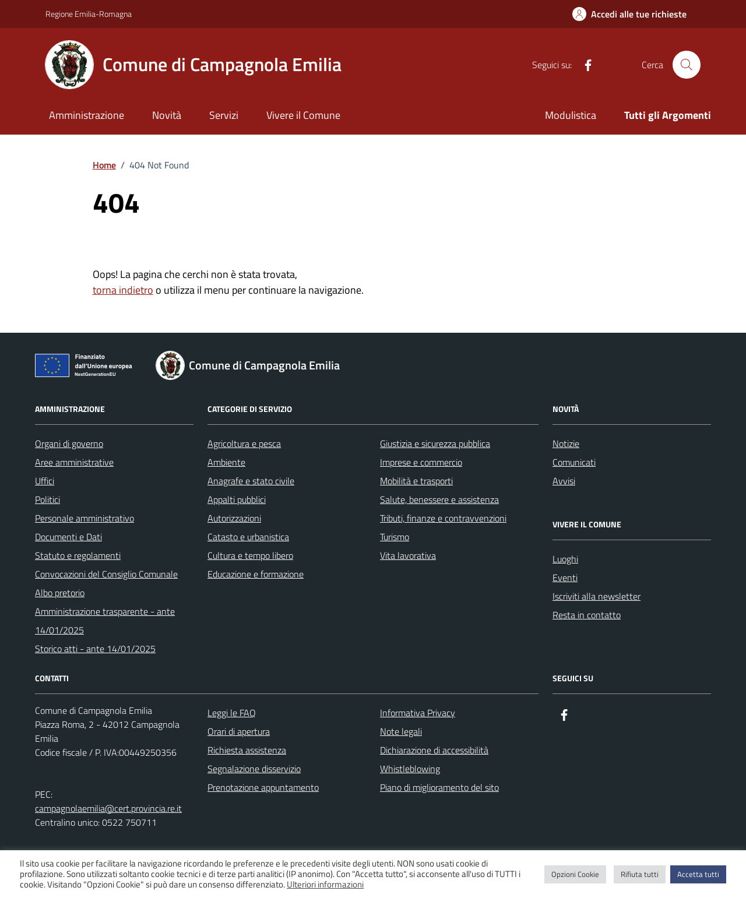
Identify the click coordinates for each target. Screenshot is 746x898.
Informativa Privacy (417, 713)
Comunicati (574, 462)
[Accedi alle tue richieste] (629, 14)
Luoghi (565, 559)
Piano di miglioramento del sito (439, 787)
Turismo (394, 537)
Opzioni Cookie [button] (575, 874)
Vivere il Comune (303, 115)
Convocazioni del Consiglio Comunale (106, 574)
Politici (47, 499)
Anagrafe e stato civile (250, 481)
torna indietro (123, 290)
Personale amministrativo (84, 518)
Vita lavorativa (408, 555)
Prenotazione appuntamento (263, 787)
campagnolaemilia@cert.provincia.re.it (108, 808)
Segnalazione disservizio (254, 769)
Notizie (566, 443)
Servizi (223, 115)
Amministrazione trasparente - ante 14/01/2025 (105, 620)
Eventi (565, 577)
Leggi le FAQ (231, 713)
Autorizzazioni (234, 518)
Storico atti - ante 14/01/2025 (95, 649)
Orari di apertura (238, 731)
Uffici (44, 481)
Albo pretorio (60, 593)
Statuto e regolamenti (78, 555)
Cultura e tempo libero (250, 555)
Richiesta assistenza (246, 750)
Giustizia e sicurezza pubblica (435, 443)
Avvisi (564, 481)
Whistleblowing (410, 769)
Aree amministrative (74, 462)
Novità (166, 115)
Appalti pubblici (236, 499)
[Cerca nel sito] (687, 65)
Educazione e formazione (255, 574)
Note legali (401, 731)
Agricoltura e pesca (244, 443)
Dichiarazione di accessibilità (434, 750)
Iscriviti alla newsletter (597, 596)
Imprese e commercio (421, 462)
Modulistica (570, 115)
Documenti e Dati (68, 537)
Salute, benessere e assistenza (439, 499)
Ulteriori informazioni (325, 884)
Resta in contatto (587, 615)
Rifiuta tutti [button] (640, 874)
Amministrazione (86, 115)
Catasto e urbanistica (248, 537)
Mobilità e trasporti (416, 481)
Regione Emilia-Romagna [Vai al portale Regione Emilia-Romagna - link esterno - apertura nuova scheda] (88, 14)
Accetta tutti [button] (698, 874)
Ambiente (226, 462)
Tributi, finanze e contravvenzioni (443, 518)
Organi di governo (69, 443)
